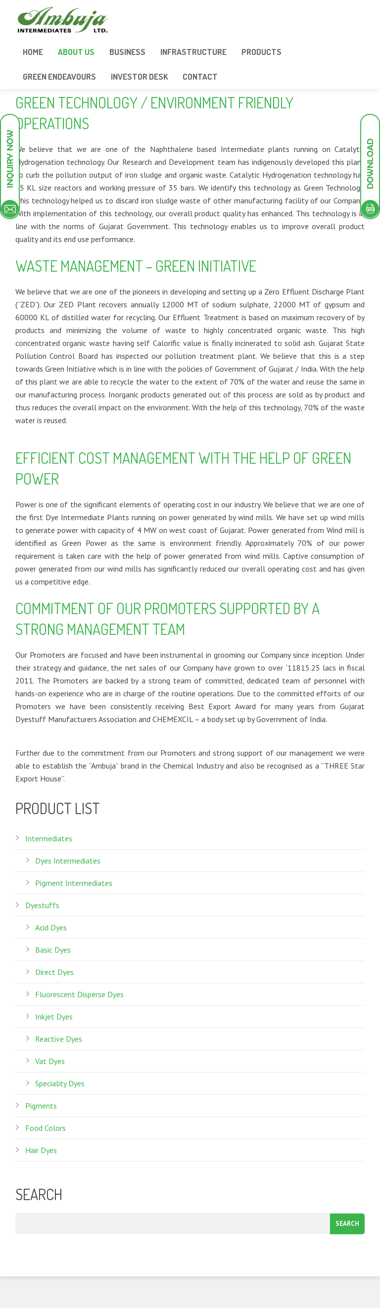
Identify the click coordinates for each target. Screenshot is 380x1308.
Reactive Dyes (58, 1039)
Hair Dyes (41, 1150)
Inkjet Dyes (54, 1016)
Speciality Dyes (60, 1083)
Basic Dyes (53, 950)
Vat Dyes (50, 1061)
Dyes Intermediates (67, 861)
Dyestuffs (42, 905)
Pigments (41, 1106)
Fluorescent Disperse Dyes (79, 994)
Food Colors (45, 1128)
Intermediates (48, 838)
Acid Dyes (51, 927)
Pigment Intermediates (73, 883)
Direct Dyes (54, 972)
